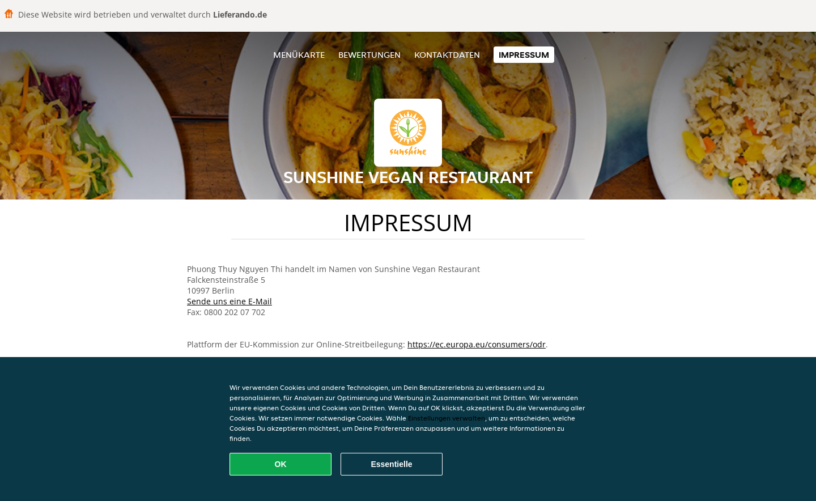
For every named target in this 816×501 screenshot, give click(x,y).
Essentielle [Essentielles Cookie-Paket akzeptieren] (391, 464)
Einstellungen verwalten (446, 418)
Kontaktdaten (447, 55)
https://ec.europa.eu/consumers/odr (476, 344)
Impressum (524, 55)
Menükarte (299, 55)
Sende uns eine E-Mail (229, 301)
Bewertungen (369, 55)
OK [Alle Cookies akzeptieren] (281, 464)
